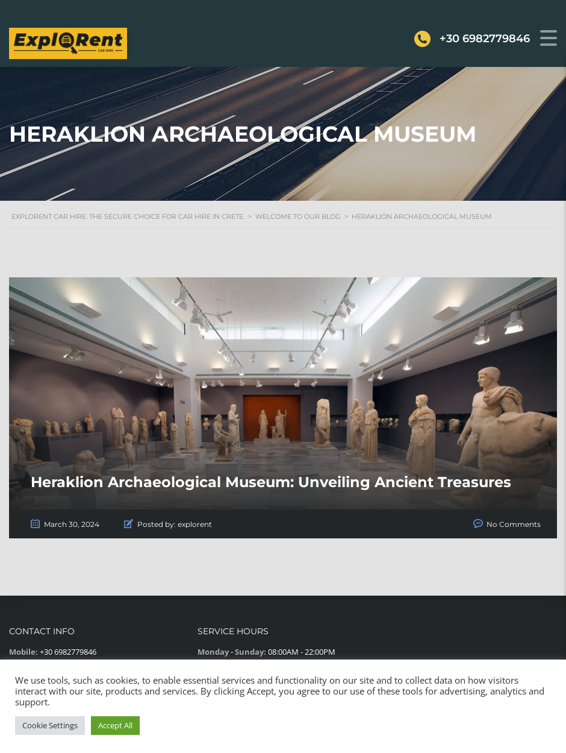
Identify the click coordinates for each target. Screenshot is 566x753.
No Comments (514, 524)
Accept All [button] (115, 725)
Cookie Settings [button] (50, 725)
